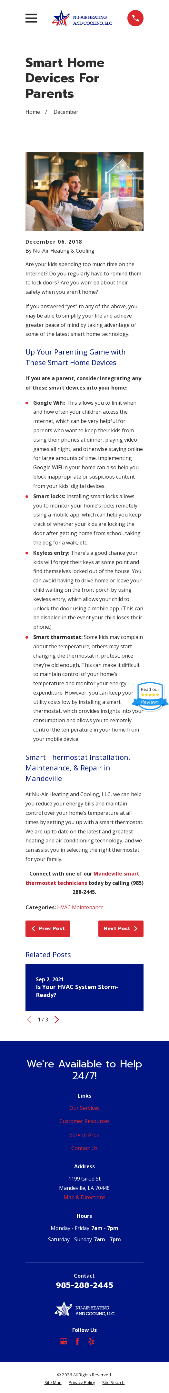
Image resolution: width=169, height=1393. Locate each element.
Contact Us (84, 1148)
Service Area (84, 1134)
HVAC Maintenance (80, 907)
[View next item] (56, 1019)
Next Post (121, 928)
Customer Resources (84, 1121)
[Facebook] (77, 1341)
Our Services (84, 1107)
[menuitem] (53, 1383)
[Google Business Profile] (63, 1341)
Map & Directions (84, 1197)
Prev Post (48, 928)
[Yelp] (91, 1341)
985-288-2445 (84, 1285)
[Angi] (105, 1341)
